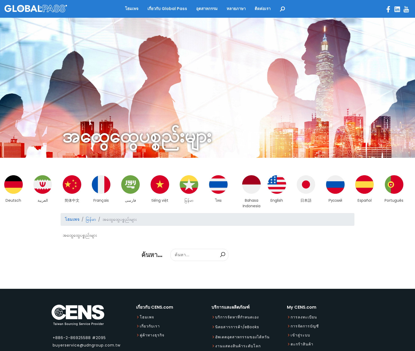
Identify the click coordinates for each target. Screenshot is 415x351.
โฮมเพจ (131, 8)
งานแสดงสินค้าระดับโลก (238, 346)
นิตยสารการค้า (229, 327)
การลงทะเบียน (304, 317)
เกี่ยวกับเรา (150, 326)
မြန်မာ (91, 219)
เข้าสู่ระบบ (300, 335)
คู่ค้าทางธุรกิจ (152, 335)
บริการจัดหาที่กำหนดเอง (237, 317)
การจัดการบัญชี (305, 326)
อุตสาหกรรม (207, 8)
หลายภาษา (236, 8)
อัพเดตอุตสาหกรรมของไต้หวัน (242, 337)
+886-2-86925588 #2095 (79, 337)
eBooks (252, 327)
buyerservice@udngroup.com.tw (86, 345)
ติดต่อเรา (262, 8)
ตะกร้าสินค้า (302, 344)
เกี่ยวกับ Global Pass (167, 8)
